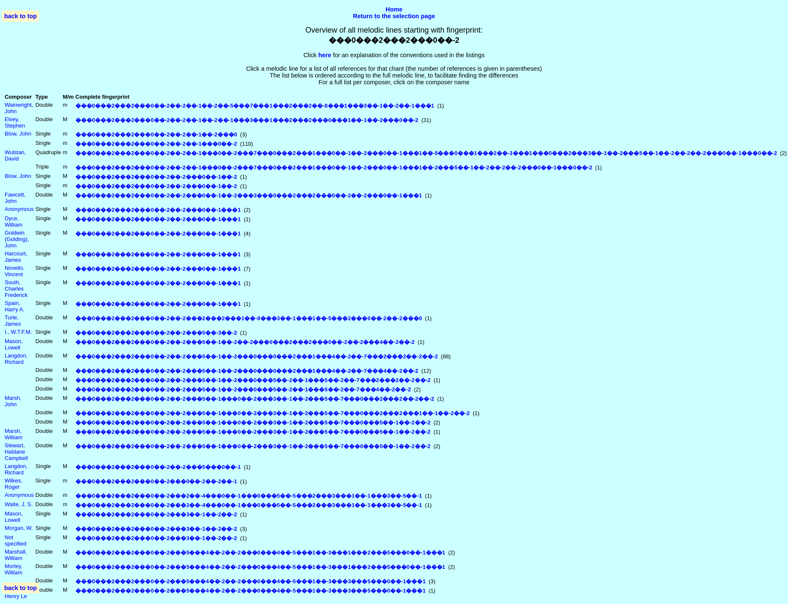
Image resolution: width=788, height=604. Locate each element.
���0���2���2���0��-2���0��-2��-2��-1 (156, 481)
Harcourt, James (16, 256)
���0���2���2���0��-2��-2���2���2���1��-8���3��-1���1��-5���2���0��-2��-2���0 (248, 318)
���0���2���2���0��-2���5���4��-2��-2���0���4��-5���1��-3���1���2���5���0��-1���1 (260, 552)
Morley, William (13, 569)
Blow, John (18, 133)
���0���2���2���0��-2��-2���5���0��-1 (158, 467)
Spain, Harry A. (15, 306)
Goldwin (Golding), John (17, 239)
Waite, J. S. (19, 504)
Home (394, 9)
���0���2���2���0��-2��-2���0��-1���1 (158, 210)
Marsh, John (13, 401)
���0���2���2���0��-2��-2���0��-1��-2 (156, 177)
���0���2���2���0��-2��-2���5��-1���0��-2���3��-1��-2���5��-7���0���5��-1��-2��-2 (252, 422)
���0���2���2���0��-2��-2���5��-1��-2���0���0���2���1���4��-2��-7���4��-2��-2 (246, 371)
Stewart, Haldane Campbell (16, 451)
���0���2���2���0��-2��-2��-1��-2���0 (156, 134)
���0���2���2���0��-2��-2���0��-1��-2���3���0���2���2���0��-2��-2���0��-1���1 (248, 195)
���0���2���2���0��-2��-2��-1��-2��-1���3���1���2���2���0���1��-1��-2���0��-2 (246, 120)
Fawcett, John (15, 197)
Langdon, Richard (16, 358)
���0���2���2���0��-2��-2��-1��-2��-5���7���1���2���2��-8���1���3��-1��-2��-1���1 (254, 106)
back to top (20, 16)
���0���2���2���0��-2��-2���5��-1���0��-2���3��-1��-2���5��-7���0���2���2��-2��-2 (254, 399)
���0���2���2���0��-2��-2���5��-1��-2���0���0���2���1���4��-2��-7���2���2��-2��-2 (256, 356)
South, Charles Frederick (16, 288)
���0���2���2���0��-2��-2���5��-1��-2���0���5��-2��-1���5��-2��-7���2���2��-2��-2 (252, 380)
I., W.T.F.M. (18, 332)
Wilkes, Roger (13, 483)
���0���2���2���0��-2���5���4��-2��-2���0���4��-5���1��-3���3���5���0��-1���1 (250, 581)
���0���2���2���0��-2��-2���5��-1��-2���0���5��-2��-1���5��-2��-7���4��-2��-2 (243, 389)
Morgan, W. (19, 528)
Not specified (15, 540)
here (325, 55)
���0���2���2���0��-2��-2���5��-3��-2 (156, 333)
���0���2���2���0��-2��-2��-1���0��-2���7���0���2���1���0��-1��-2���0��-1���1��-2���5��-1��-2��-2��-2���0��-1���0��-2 (333, 167)
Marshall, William (16, 555)
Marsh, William (13, 434)
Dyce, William (13, 221)
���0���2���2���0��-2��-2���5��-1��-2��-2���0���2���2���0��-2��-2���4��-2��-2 (245, 342)
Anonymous (19, 209)
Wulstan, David (15, 155)
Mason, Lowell (13, 344)
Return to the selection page (394, 16)
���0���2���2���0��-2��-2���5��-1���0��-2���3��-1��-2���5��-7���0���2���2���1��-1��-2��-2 (272, 413)
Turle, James (13, 320)
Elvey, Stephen (15, 122)
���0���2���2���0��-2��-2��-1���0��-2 (156, 144)
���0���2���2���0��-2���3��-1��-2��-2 (156, 514)
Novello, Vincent (15, 271)
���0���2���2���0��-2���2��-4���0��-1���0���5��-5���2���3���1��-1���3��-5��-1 (248, 496)
